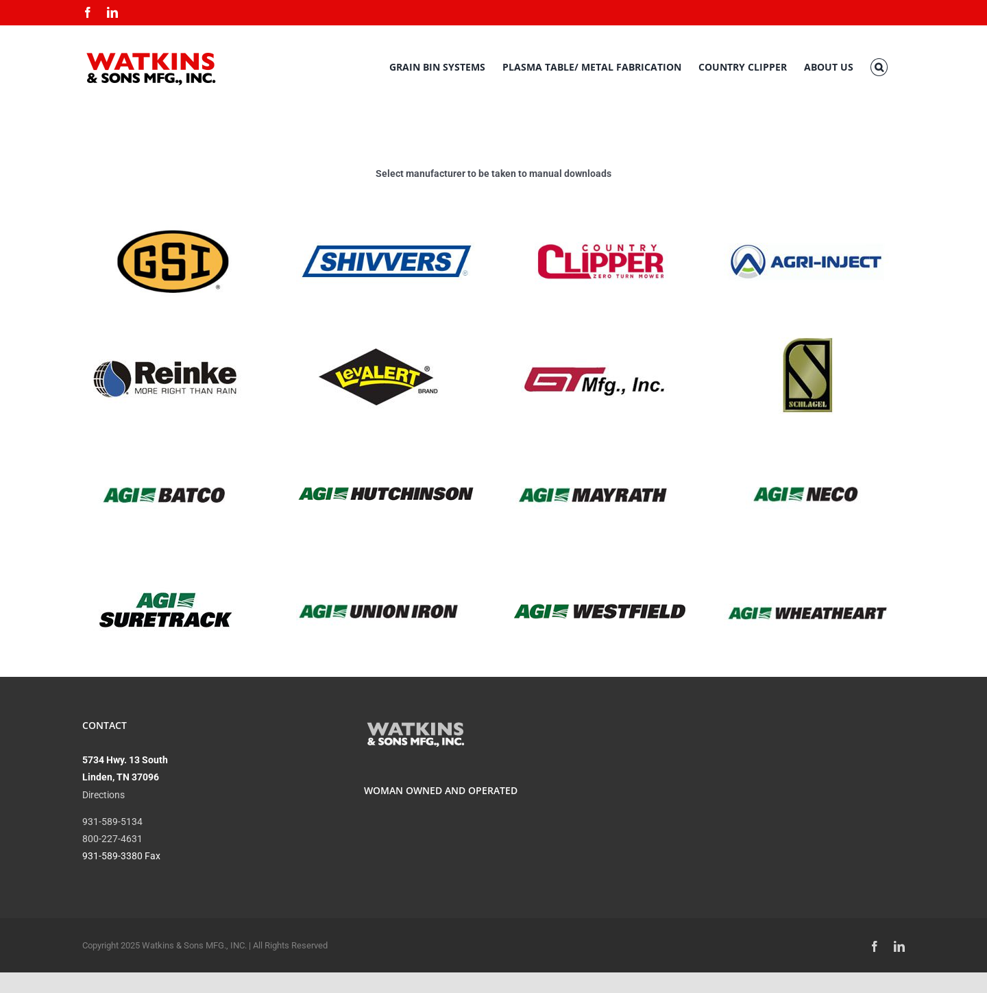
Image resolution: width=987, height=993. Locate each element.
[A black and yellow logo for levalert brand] (378, 331)
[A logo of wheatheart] (806, 564)
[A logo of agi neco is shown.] (806, 447)
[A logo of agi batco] (164, 447)
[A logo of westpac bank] (600, 580)
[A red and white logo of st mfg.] (592, 331)
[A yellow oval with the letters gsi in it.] (172, 230)
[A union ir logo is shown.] (378, 564)
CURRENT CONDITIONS (775, 769)
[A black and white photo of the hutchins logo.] (386, 463)
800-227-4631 (112, 838)
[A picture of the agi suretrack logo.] (164, 564)
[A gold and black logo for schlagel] (806, 331)
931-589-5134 (112, 821)
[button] (879, 67)
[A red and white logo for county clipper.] (600, 230)
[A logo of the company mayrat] (592, 447)
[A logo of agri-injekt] (806, 214)
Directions (103, 794)
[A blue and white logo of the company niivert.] (386, 230)
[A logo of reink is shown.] (164, 331)
